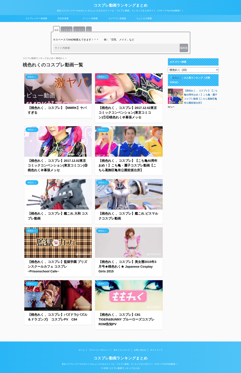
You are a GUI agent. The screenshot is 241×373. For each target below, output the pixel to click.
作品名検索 (63, 18)
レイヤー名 (66, 30)
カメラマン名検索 (117, 18)
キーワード (79, 30)
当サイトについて (121, 350)
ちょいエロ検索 (144, 18)
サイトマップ (156, 350)
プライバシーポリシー (99, 350)
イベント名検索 (90, 18)
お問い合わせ (140, 350)
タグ (89, 30)
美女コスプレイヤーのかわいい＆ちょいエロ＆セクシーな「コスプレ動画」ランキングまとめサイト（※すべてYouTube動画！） (120, 364)
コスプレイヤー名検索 (36, 18)
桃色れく (177, 77)
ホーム (82, 350)
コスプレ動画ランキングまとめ (121, 5)
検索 (56, 30)
